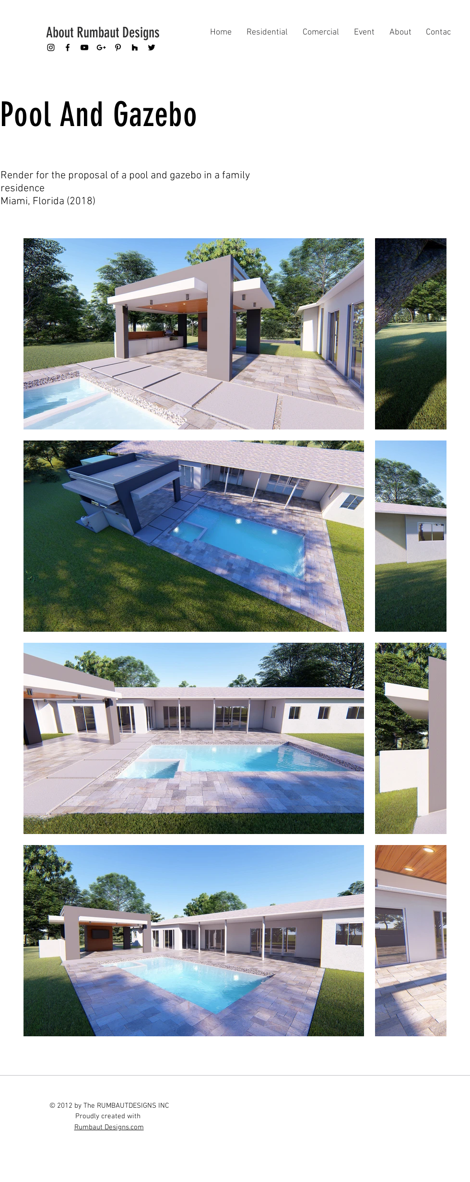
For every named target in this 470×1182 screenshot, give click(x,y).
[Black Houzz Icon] (135, 47)
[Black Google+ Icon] (101, 47)
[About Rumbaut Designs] (105, 33)
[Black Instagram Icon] (51, 47)
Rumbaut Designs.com (109, 1127)
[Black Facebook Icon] (67, 47)
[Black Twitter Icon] (151, 47)
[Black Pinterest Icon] (118, 47)
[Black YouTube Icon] (84, 47)
